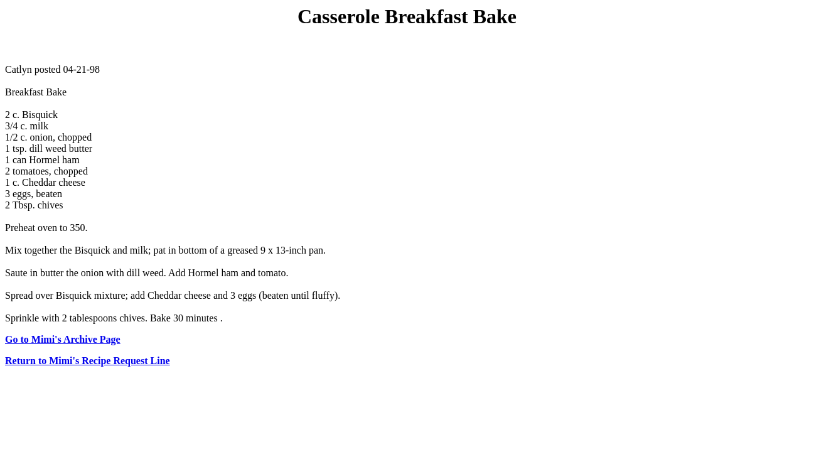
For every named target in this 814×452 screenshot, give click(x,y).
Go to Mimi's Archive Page (62, 339)
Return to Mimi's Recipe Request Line (87, 360)
